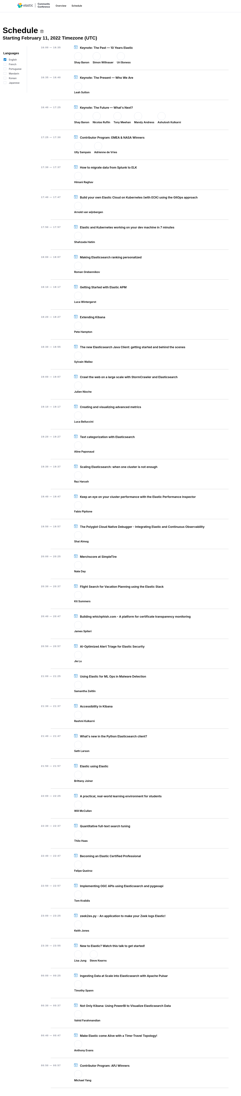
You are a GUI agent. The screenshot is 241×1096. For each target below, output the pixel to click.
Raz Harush (81, 481)
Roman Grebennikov (87, 272)
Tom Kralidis (82, 900)
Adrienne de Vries (105, 152)
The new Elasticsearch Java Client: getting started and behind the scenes (132, 347)
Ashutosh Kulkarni (169, 122)
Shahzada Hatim (84, 242)
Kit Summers (82, 601)
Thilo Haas (81, 840)
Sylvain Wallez (83, 361)
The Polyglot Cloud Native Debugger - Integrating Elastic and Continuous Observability (142, 526)
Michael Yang (82, 1080)
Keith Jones (81, 930)
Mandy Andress (144, 122)
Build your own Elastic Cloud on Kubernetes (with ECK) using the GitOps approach (139, 197)
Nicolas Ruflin (101, 122)
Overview (61, 5)
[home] (33, 5)
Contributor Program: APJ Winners (105, 1065)
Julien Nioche (83, 391)
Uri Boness (124, 62)
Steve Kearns (98, 960)
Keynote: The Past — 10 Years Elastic (106, 47)
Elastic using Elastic (94, 766)
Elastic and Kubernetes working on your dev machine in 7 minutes (127, 227)
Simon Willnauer (103, 62)
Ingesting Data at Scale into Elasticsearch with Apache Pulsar (124, 976)
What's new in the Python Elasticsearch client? (113, 736)
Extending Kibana (92, 317)
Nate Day (80, 571)
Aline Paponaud (84, 451)
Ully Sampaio (82, 152)
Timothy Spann (84, 990)
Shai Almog (81, 541)
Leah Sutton (81, 92)
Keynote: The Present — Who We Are (106, 77)
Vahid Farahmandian (87, 1020)
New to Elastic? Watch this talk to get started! (112, 946)
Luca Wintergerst (85, 302)
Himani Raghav (83, 182)
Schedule (77, 5)
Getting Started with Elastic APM (103, 287)
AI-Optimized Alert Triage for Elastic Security (112, 646)
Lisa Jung (80, 960)
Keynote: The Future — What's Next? (106, 107)
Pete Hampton (83, 331)
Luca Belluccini (84, 421)
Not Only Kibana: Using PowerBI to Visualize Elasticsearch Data (125, 1006)
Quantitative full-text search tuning (105, 826)
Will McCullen (83, 810)
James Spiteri (83, 631)
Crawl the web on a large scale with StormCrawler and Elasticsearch (129, 377)
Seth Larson (81, 751)
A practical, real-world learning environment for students (121, 796)
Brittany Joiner (83, 781)
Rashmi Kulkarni (84, 721)
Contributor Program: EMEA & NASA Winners (112, 137)
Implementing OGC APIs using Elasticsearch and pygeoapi (121, 886)
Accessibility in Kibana (96, 706)
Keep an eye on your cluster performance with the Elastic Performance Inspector (138, 497)
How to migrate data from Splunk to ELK (108, 167)
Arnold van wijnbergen (88, 212)
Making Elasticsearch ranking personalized (111, 257)
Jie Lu (78, 661)
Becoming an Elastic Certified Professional (110, 856)
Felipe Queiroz (83, 870)
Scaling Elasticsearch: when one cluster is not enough (118, 467)
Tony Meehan (122, 122)
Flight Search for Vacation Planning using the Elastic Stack (122, 586)
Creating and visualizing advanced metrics (110, 407)
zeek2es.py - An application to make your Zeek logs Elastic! (123, 916)
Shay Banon (81, 62)
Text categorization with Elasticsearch (107, 437)
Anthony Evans (83, 1050)
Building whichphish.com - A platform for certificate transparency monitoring (135, 616)
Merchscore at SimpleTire (98, 556)
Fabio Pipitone (83, 511)
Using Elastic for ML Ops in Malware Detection (113, 676)
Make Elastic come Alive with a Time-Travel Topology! (118, 1035)
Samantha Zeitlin (85, 691)
